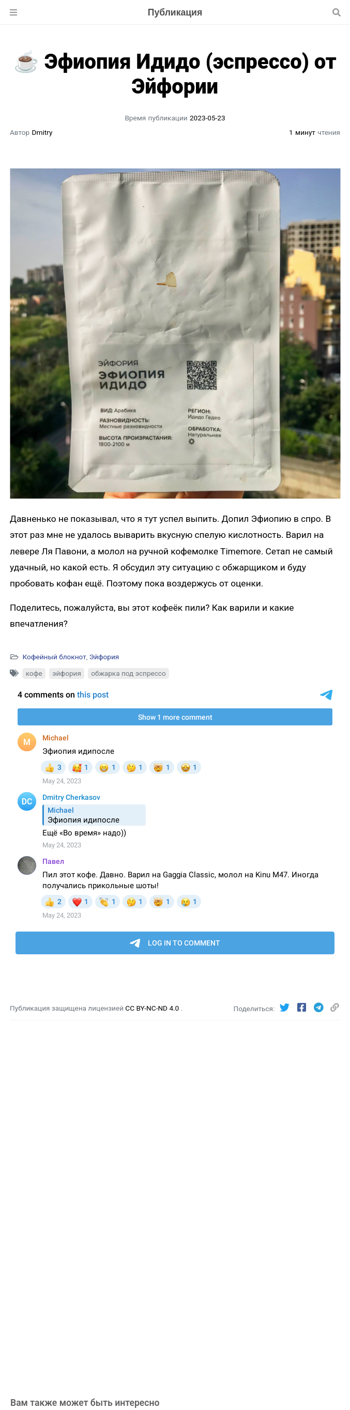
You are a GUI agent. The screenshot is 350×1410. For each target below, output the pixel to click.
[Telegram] (319, 1008)
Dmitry (42, 132)
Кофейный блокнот (54, 657)
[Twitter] (286, 1008)
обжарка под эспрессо (128, 673)
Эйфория (104, 657)
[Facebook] (302, 1008)
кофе (34, 673)
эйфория (66, 673)
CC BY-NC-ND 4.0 (152, 1008)
